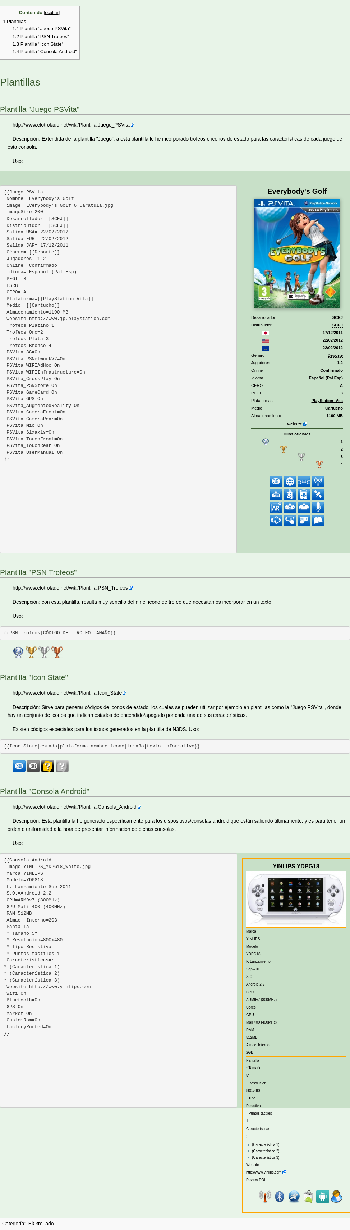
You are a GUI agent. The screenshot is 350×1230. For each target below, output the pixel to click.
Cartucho (334, 408)
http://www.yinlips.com (263, 1172)
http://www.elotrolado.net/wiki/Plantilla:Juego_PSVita (71, 125)
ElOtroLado (41, 1223)
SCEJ (337, 317)
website (294, 424)
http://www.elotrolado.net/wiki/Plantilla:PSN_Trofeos (70, 588)
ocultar (52, 12)
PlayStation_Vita (327, 400)
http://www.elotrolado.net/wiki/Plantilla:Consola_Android (75, 807)
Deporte (335, 355)
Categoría (13, 1223)
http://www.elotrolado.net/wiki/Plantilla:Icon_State (67, 693)
